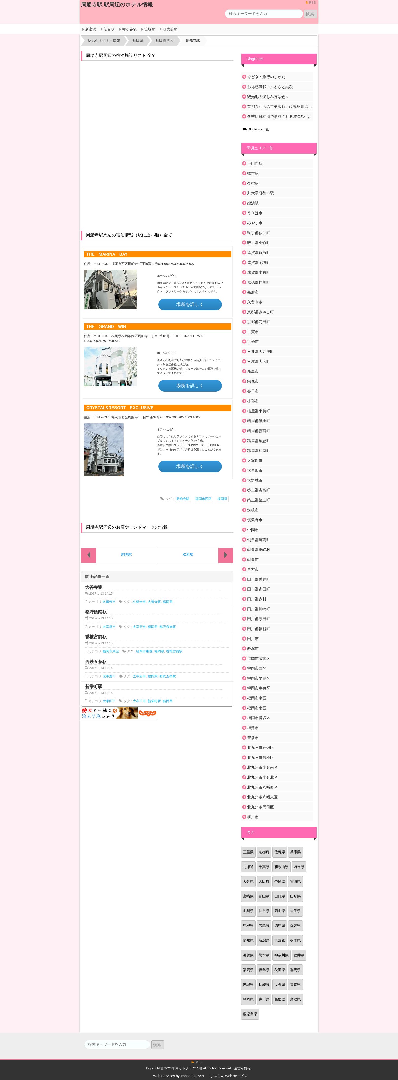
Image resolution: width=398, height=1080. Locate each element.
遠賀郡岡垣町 (258, 262)
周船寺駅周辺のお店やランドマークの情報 (127, 527)
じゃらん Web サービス (228, 1076)
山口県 (279, 896)
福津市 (253, 728)
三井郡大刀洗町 (260, 351)
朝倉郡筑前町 (258, 539)
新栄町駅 (154, 701)
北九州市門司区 (260, 807)
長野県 (279, 985)
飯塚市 (253, 648)
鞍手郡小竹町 (258, 242)
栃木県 (295, 940)
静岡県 (248, 999)
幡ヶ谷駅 (129, 29)
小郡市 (253, 401)
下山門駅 (254, 163)
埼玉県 (299, 867)
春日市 (253, 391)
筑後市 (253, 510)
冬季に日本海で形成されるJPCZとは (278, 116)
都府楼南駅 (167, 627)
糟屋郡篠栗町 (258, 421)
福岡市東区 (111, 651)
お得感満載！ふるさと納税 (270, 87)
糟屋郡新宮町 (258, 431)
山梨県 (248, 911)
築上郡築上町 (258, 500)
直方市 (253, 569)
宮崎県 (248, 896)
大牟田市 (109, 701)
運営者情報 (242, 1068)
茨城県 (248, 985)
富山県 (264, 896)
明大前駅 (170, 29)
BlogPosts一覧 (256, 129)
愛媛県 (295, 926)
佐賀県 (279, 852)
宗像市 (253, 381)
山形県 (295, 896)
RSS (311, 2)
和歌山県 (281, 867)
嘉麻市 (253, 292)
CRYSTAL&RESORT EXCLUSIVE (119, 407)
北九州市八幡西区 (262, 787)
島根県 (248, 926)
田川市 (253, 638)
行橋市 (253, 341)
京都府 (264, 852)
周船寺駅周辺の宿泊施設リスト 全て (121, 55)
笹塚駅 (149, 29)
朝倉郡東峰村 (258, 549)
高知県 (279, 999)
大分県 (248, 881)
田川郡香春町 (258, 579)
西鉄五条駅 (167, 676)
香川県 (264, 999)
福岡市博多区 (258, 718)
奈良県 (279, 881)
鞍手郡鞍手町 (258, 233)
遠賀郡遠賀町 (258, 252)
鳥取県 (295, 999)
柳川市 (253, 817)
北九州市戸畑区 (260, 747)
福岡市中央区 (258, 688)
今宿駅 (253, 183)
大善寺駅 (154, 602)
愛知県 (248, 940)
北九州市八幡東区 (262, 797)
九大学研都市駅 (260, 193)
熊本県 (264, 955)
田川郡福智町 (258, 629)
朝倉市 (253, 559)
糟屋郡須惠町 (258, 440)
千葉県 (264, 867)
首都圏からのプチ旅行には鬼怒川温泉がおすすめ (279, 106)
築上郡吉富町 (258, 490)
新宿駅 (90, 29)
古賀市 (253, 332)
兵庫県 (295, 852)
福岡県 (222, 499)
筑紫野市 (254, 520)
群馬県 (295, 970)
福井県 (299, 955)
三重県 (248, 852)
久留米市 (109, 602)
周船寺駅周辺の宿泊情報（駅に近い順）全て (129, 235)
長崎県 (264, 985)
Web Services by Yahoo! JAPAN (178, 1076)
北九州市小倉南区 (262, 767)
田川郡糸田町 (258, 589)
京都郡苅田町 (258, 322)
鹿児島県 (250, 1014)
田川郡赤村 (256, 599)
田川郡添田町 (258, 619)
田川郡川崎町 (258, 609)
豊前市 (253, 737)
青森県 (295, 985)
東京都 (279, 940)
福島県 (264, 970)
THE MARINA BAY (107, 254)
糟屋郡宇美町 (258, 411)
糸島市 (253, 371)
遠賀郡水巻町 (258, 272)
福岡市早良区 (258, 678)
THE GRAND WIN (106, 326)
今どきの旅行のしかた (266, 77)
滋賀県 (248, 955)
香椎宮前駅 (174, 651)
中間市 (253, 530)
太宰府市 (109, 627)
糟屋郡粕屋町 (258, 450)
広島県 (264, 926)
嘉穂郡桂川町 (258, 282)
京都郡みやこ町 (260, 312)
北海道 (248, 867)
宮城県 (295, 881)
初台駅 (109, 29)
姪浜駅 (253, 203)
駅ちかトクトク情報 (187, 1068)
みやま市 (254, 223)
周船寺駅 (182, 499)
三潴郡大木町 (258, 361)
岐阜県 (264, 911)
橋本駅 (253, 173)
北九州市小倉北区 (262, 777)
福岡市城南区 (258, 658)
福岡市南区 (256, 708)
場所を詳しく (190, 304)
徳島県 (279, 926)
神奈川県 (281, 955)
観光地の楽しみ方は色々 (268, 96)
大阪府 (264, 881)
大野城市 (254, 480)
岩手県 (295, 911)
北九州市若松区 (260, 757)
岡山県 (279, 911)
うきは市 (254, 213)
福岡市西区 (203, 499)
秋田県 (279, 970)
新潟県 (264, 940)
